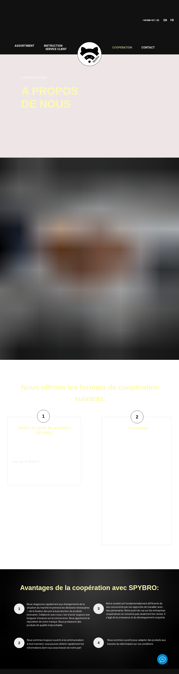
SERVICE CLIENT (56, 49)
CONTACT (148, 47)
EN (165, 20)
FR (172, 20)
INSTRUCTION (53, 45)
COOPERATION (122, 47)
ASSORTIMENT (24, 45)
